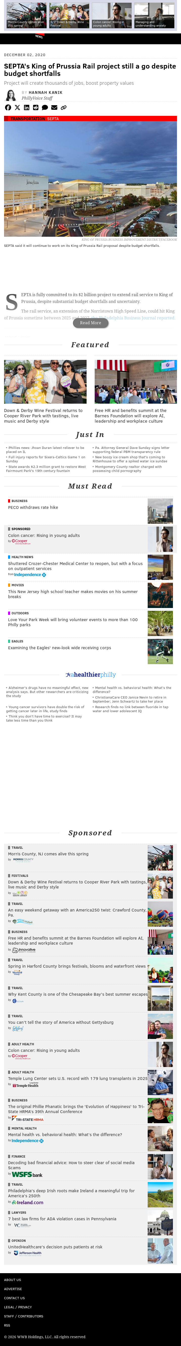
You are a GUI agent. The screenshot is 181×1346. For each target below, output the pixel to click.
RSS (7, 1325)
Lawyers (19, 1212)
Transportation (28, 118)
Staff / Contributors (23, 1316)
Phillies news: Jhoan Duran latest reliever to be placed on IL (45, 449)
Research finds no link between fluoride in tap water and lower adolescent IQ (130, 708)
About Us (12, 1279)
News (39, 36)
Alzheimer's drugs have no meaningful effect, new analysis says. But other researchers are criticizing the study (47, 691)
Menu (173, 39)
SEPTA (53, 118)
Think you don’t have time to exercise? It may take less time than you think (44, 718)
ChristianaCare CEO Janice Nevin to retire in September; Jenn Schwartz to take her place (129, 699)
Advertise (13, 1288)
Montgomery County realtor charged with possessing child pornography (127, 468)
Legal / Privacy (18, 1307)
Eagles (17, 641)
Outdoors (20, 613)
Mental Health (24, 1128)
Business (20, 500)
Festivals (20, 875)
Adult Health (23, 1044)
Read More (90, 322)
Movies (18, 585)
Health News (22, 557)
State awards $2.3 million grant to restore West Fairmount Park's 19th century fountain (46, 468)
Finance (18, 1156)
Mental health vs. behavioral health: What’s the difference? (132, 689)
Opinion (19, 1240)
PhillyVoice (12, 38)
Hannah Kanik (46, 92)
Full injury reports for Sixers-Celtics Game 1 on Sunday (45, 458)
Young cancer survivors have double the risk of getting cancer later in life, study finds (45, 708)
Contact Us (14, 1297)
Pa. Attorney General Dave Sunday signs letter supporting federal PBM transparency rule (131, 449)
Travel (17, 847)
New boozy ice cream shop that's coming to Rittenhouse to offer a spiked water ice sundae (130, 458)
